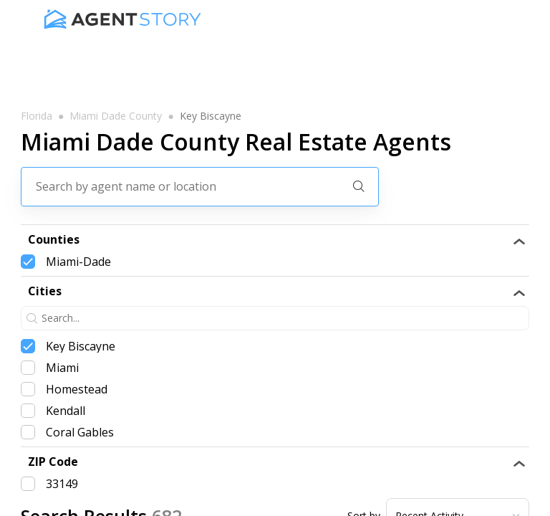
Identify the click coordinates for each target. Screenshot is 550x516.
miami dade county (115, 116)
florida (36, 116)
